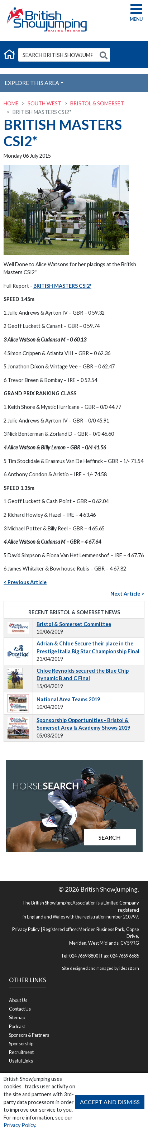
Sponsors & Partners (29, 1035)
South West (44, 103)
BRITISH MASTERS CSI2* (62, 286)
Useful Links (21, 1061)
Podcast (17, 1026)
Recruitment (21, 1052)
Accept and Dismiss (110, 1101)
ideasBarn (129, 968)
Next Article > (127, 594)
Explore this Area (32, 82)
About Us (18, 1000)
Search (110, 837)
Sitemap (17, 1017)
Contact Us (20, 1009)
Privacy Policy (19, 1125)
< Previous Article (25, 582)
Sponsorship (21, 1043)
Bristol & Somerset (97, 103)
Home (11, 103)
